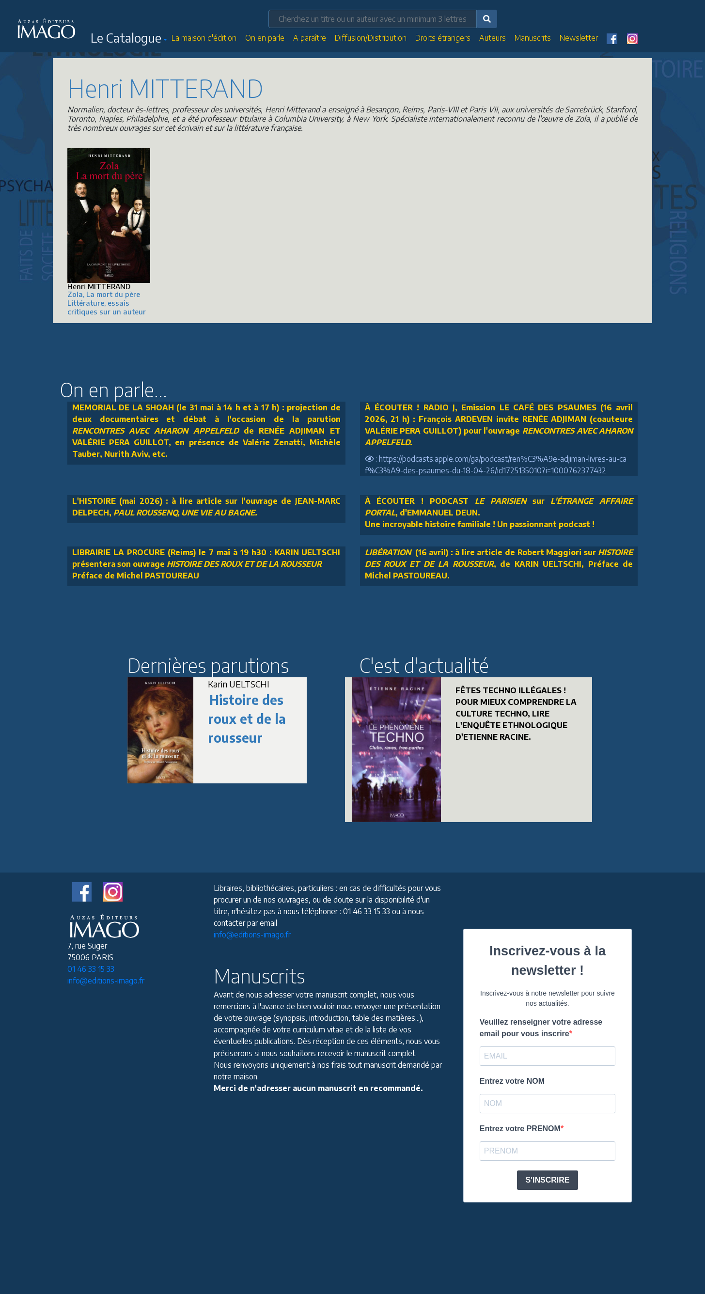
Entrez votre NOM (512, 1081)
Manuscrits (533, 38)
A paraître (309, 38)
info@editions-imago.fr (105, 980)
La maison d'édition (204, 38)
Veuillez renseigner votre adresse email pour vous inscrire (541, 1028)
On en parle (264, 38)
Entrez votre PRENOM (520, 1128)
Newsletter (579, 38)
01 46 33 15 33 (90, 969)
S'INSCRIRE (548, 1180)
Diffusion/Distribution (371, 38)
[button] (129, 40)
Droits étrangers (442, 38)
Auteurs (492, 38)
